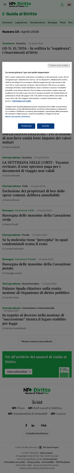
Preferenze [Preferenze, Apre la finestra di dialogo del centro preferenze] (27, 126)
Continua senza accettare (59, 65)
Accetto (45, 126)
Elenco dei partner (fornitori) (17, 117)
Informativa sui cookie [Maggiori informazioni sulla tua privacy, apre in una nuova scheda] (21, 101)
